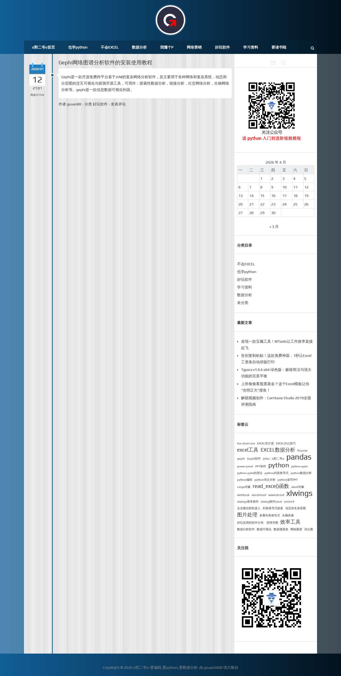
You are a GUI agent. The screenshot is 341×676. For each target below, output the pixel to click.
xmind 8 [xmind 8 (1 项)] (289, 501)
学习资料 (250, 47)
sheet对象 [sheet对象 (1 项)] (297, 486)
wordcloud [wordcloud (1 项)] (259, 494)
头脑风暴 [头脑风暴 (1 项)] (288, 515)
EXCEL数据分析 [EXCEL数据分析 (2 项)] (278, 450)
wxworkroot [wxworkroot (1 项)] (276, 494)
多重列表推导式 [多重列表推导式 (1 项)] (269, 515)
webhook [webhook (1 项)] (243, 494)
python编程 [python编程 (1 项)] (244, 479)
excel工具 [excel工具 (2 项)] (247, 450)
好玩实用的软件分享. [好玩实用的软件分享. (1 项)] (250, 522)
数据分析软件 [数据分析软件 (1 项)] (246, 529)
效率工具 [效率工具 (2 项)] (290, 522)
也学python (77, 47)
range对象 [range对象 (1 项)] (244, 486)
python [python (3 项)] (278, 465)
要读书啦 (278, 47)
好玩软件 (222, 47)
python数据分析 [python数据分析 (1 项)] (301, 473)
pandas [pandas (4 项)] (298, 457)
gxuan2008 (213, 667)
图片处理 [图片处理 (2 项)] (247, 514)
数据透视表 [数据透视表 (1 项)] (281, 529)
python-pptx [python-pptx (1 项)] (299, 466)
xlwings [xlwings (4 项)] (299, 493)
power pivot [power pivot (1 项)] (245, 466)
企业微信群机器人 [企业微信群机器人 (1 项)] (249, 508)
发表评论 (118, 104)
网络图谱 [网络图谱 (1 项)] (296, 529)
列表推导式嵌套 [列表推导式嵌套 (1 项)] (273, 508)
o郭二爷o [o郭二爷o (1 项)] (278, 458)
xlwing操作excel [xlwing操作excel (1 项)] (271, 501)
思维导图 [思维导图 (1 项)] (272, 522)
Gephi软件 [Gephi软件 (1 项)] (254, 458)
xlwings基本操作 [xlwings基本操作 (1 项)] (248, 501)
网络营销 (194, 47)
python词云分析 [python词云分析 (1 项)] (264, 479)
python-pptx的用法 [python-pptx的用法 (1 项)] (249, 473)
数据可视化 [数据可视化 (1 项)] (264, 529)
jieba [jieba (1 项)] (266, 458)
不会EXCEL (110, 47)
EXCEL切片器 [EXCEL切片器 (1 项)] (265, 443)
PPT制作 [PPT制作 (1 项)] (260, 466)
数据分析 (139, 47)
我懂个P (166, 47)
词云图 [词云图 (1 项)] (308, 529)
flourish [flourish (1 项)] (302, 450)
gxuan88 (74, 104)
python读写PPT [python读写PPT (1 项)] (288, 479)
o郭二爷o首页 (43, 47)
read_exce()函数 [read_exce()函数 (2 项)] (271, 486)
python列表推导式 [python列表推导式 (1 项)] (277, 473)
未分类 (242, 303)
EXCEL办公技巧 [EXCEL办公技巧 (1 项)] (286, 443)
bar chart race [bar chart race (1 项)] (246, 443)
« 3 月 (274, 226)
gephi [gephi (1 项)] (241, 458)
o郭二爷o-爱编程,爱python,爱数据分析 (165, 667)
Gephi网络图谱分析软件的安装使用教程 (105, 62)
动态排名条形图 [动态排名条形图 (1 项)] (295, 508)
